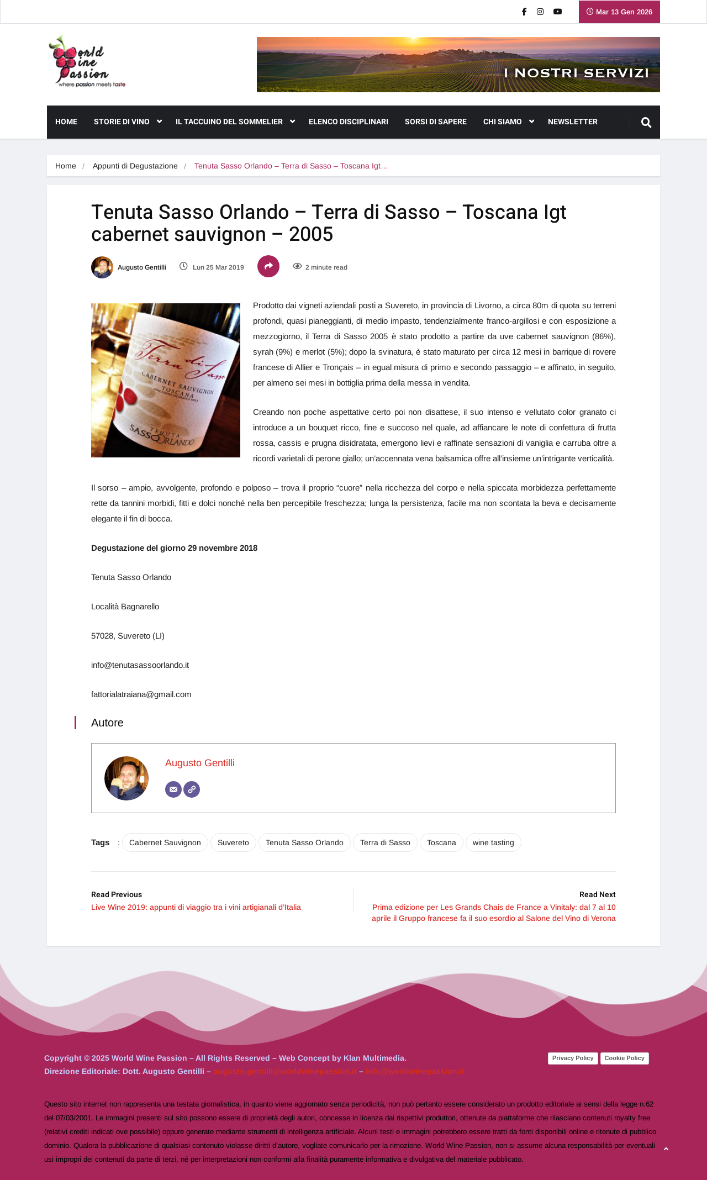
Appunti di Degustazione (135, 165)
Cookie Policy (625, 1058)
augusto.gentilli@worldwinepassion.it (285, 1071)
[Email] (173, 789)
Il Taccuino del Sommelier (235, 122)
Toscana (441, 842)
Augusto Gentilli (128, 267)
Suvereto (233, 842)
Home (66, 122)
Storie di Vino (128, 122)
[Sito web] (191, 789)
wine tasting (493, 842)
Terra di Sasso (385, 842)
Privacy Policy (573, 1058)
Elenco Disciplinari (348, 122)
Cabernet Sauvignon (165, 842)
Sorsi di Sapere (436, 122)
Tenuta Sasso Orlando (305, 842)
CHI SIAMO (508, 122)
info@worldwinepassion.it (415, 1071)
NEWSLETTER (573, 122)
